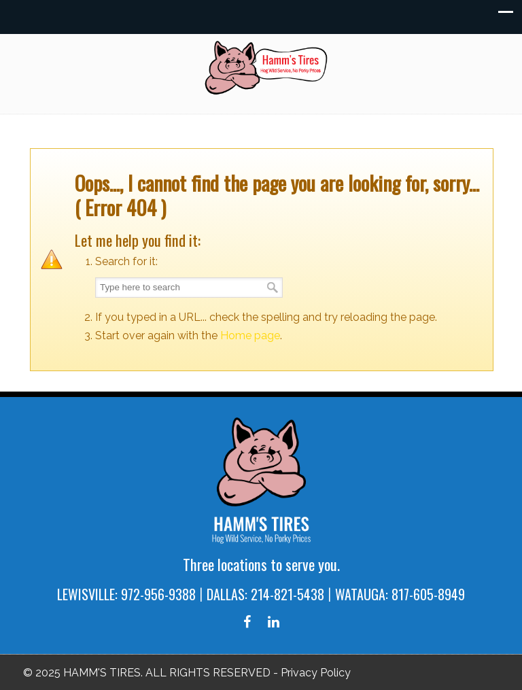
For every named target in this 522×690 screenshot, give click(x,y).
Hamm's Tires (268, 67)
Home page (250, 335)
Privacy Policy (316, 672)
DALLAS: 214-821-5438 (265, 594)
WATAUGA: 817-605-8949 (400, 594)
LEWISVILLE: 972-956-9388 (126, 594)
